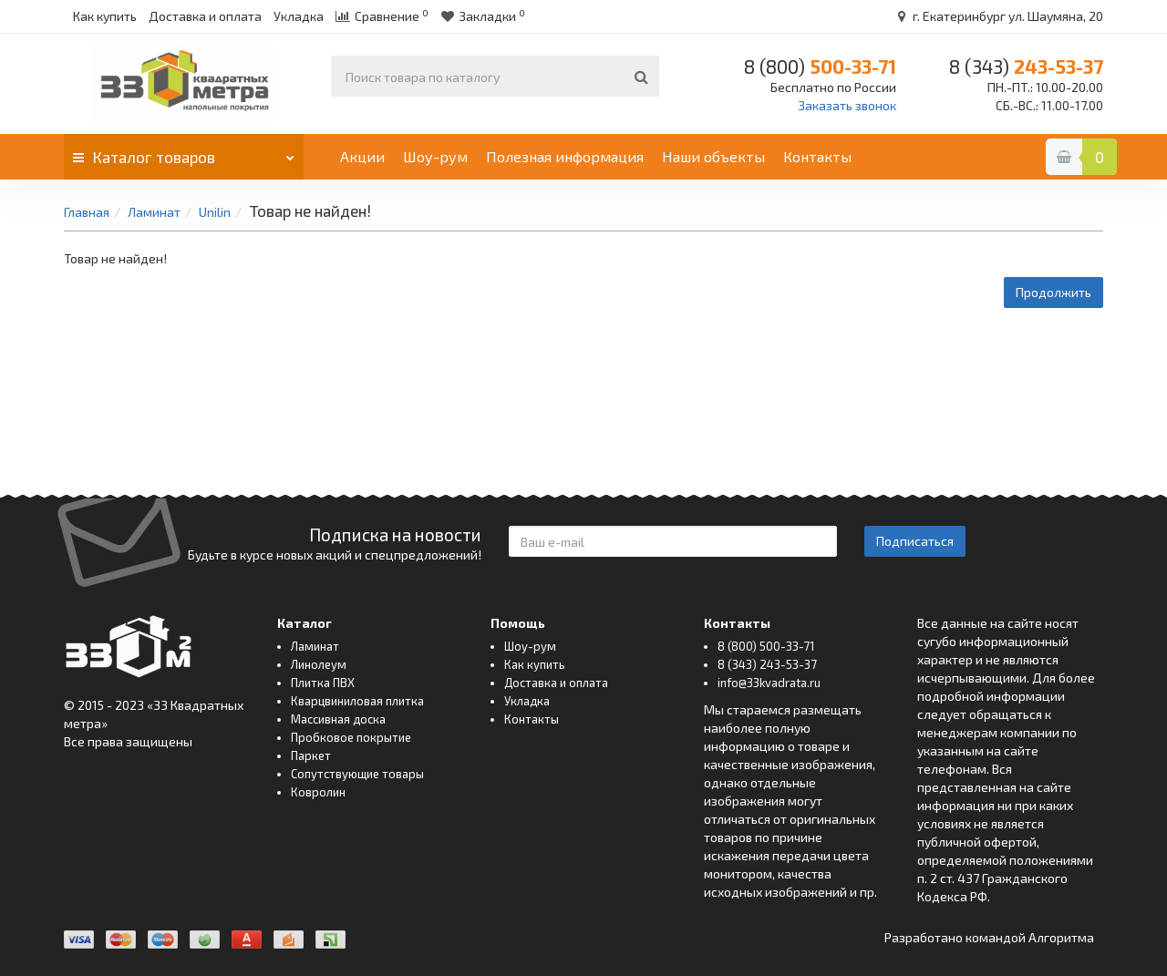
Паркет (311, 755)
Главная (86, 212)
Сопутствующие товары (357, 773)
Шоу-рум (435, 156)
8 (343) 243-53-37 (767, 664)
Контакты (817, 156)
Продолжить (1053, 292)
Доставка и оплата (205, 16)
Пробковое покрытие (351, 737)
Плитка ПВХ (323, 682)
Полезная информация (565, 156)
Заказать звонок (847, 105)
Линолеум (318, 664)
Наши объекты (713, 156)
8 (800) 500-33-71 (766, 646)
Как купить (105, 16)
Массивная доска (338, 719)
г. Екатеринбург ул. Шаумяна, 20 (997, 16)
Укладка (299, 16)
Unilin (215, 212)
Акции (362, 156)
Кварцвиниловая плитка (357, 700)
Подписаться (915, 541)
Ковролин (318, 792)
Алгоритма (1061, 937)
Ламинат (154, 212)
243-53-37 (1026, 66)
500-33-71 (820, 66)
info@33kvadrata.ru (769, 682)
